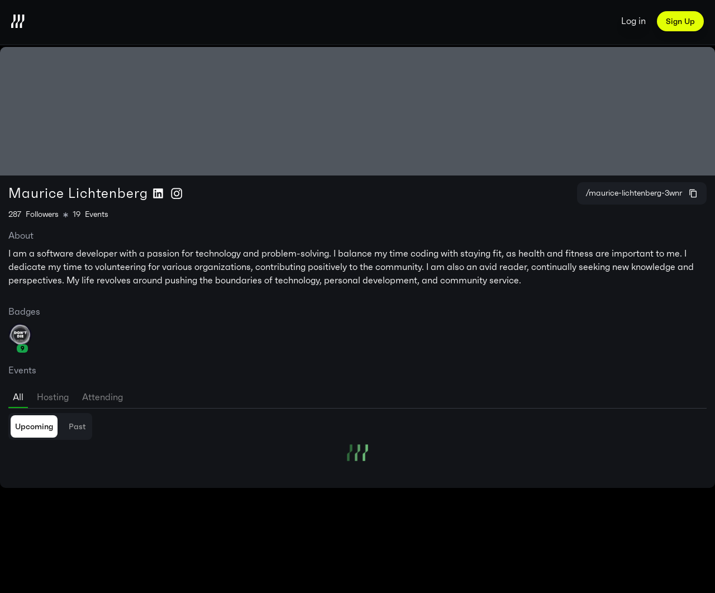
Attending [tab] (102, 397)
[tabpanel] (357, 437)
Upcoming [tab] (34, 426)
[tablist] (357, 395)
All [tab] (18, 397)
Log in (633, 21)
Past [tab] (77, 426)
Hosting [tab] (53, 397)
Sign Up (680, 21)
